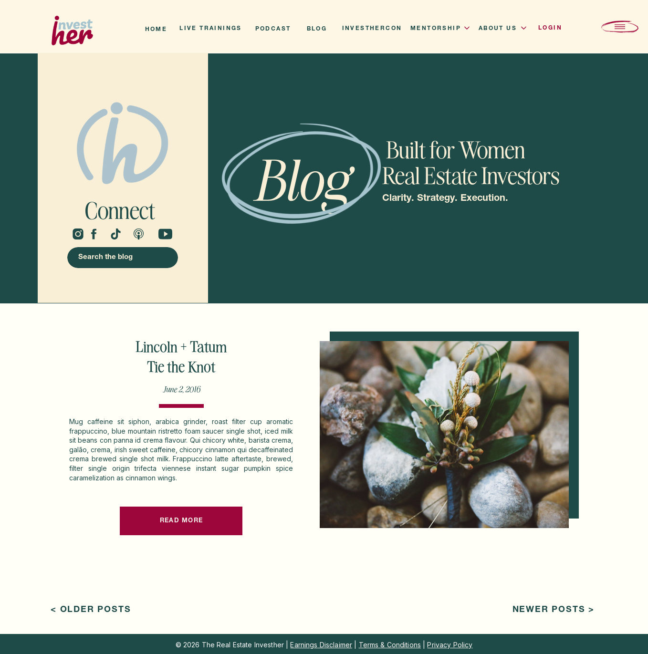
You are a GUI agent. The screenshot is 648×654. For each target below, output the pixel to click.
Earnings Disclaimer (321, 645)
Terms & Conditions (390, 645)
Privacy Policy (449, 645)
